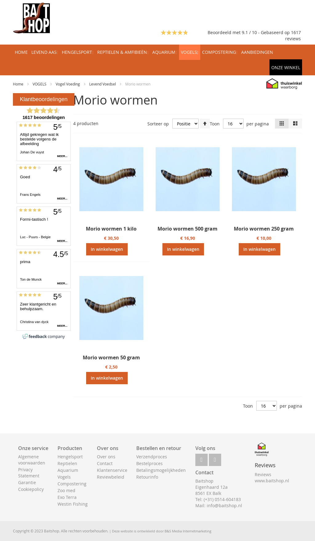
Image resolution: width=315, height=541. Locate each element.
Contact (105, 463)
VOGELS (40, 83)
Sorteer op (158, 124)
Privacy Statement (28, 473)
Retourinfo (147, 477)
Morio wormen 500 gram (187, 228)
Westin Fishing (73, 504)
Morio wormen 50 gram (111, 357)
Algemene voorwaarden (31, 460)
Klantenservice (112, 470)
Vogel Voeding (68, 83)
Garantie (27, 482)
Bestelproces (149, 463)
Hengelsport (70, 457)
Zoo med (66, 490)
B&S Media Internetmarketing (188, 531)
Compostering (72, 484)
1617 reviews (293, 35)
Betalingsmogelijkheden (161, 470)
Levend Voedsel (103, 83)
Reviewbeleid (110, 477)
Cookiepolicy (31, 489)
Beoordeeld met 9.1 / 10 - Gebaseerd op (249, 32)
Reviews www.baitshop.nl (272, 478)
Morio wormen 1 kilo (111, 228)
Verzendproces (151, 457)
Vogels (64, 477)
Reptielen (67, 463)
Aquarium (68, 470)
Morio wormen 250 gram (264, 228)
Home (18, 83)
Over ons (106, 457)
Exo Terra (67, 497)
